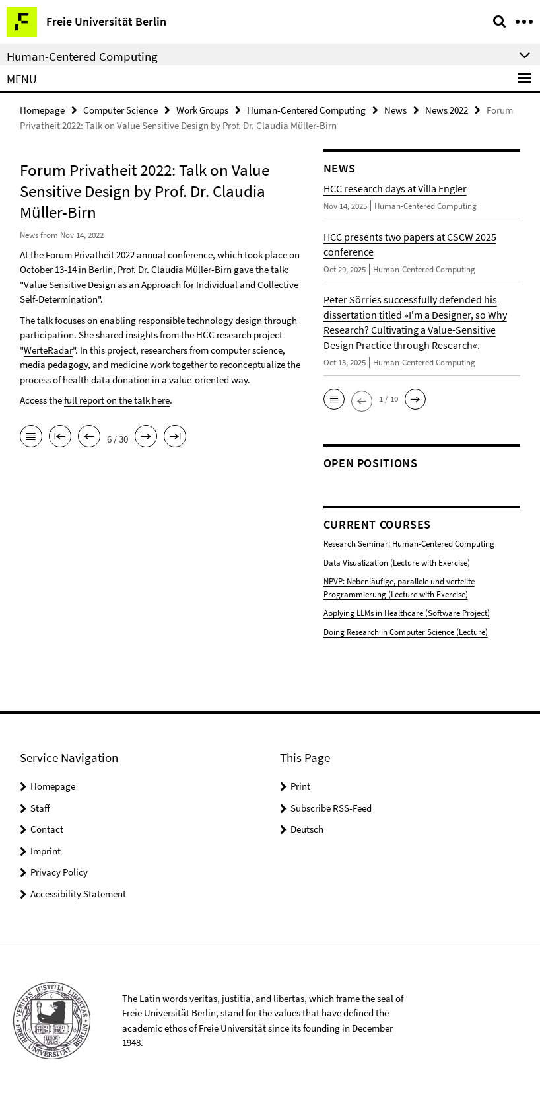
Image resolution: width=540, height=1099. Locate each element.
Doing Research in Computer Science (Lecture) (405, 632)
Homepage (42, 110)
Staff (40, 808)
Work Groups (202, 110)
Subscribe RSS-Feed (331, 808)
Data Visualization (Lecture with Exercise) (396, 562)
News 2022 (446, 110)
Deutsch (306, 829)
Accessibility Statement (78, 894)
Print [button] (300, 786)
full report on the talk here (117, 400)
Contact (46, 829)
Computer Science (120, 110)
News (395, 110)
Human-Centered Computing (306, 110)
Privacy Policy (59, 872)
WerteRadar (48, 350)
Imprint (45, 851)
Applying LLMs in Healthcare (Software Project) (406, 613)
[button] (334, 399)
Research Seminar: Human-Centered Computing (408, 543)
